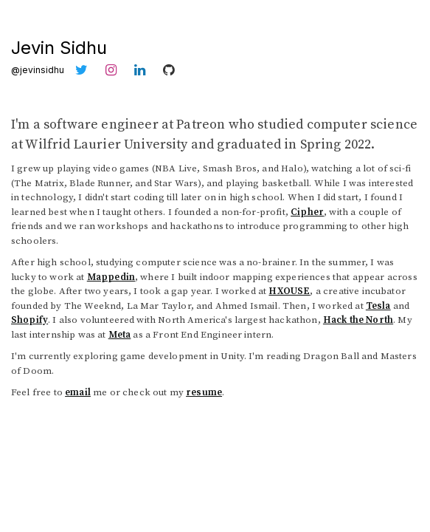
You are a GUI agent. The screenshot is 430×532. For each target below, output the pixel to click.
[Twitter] (84, 70)
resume (204, 392)
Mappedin (111, 277)
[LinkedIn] (143, 70)
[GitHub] (172, 70)
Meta (119, 335)
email (78, 392)
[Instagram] (114, 70)
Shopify (29, 320)
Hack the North (358, 320)
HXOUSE (289, 291)
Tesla (378, 306)
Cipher (307, 212)
